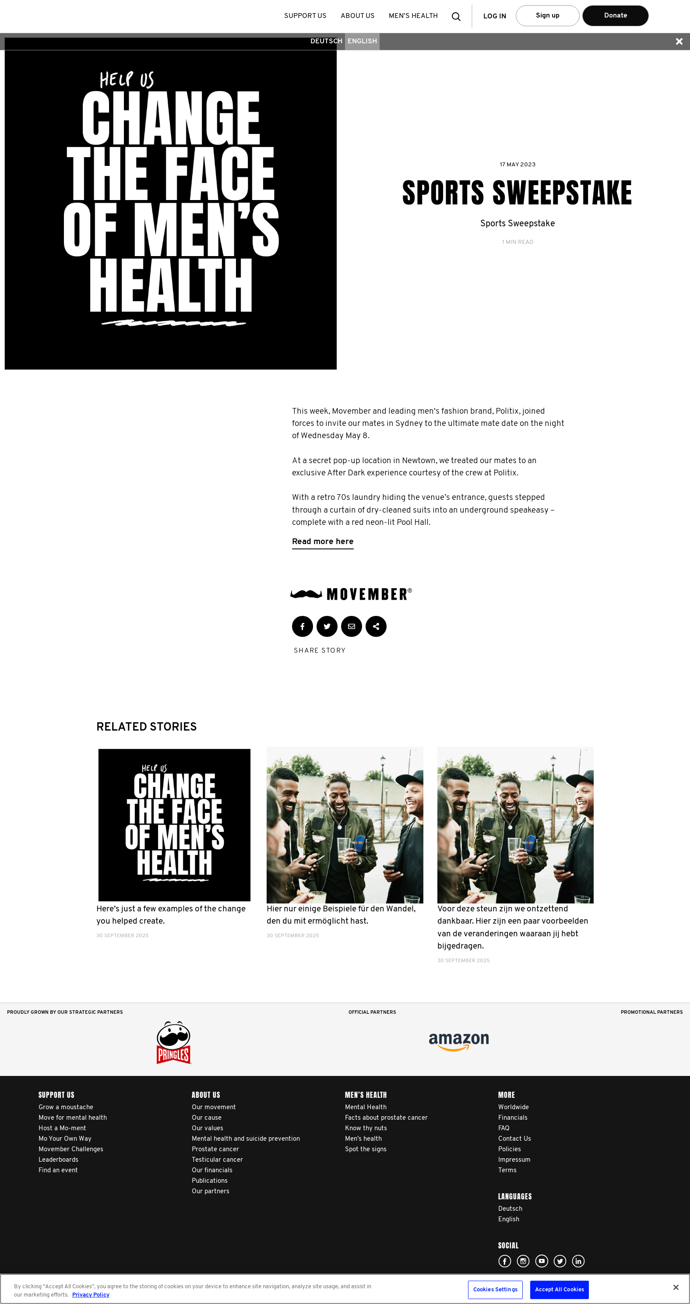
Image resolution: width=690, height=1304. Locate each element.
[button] (459, 16)
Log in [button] (494, 16)
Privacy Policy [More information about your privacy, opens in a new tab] (90, 1295)
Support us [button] (306, 16)
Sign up (548, 15)
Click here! (504, 1261)
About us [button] (358, 16)
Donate (615, 15)
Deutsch (326, 41)
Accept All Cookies (559, 1290)
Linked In (578, 1261)
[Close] (676, 1287)
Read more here (323, 542)
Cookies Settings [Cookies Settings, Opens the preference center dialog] (495, 1290)
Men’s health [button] (414, 16)
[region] (345, 1289)
